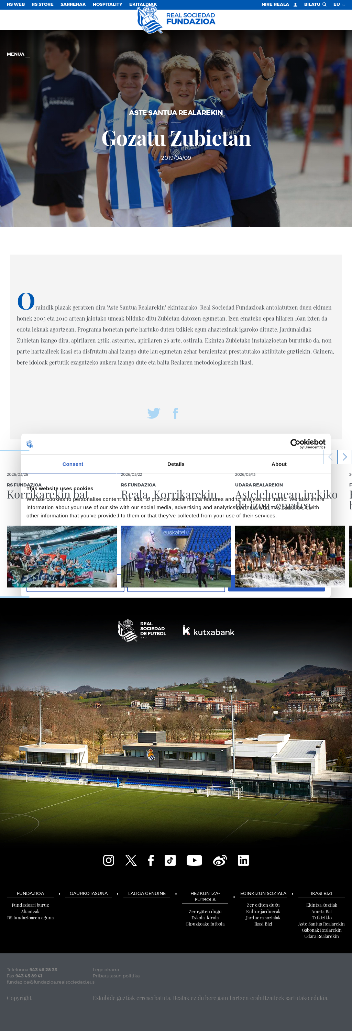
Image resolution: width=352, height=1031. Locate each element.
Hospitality (107, 4)
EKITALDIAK (143, 4)
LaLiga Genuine (147, 894)
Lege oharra (106, 970)
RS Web (16, 4)
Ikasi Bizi (263, 924)
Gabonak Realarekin (322, 930)
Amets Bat (321, 911)
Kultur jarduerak (263, 911)
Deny (75, 583)
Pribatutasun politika (116, 976)
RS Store (43, 4)
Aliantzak (30, 911)
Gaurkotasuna (89, 894)
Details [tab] (176, 464)
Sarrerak (73, 4)
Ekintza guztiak (321, 905)
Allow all (276, 583)
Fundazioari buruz (30, 905)
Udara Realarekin (321, 936)
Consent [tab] (73, 464)
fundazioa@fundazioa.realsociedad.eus (51, 982)
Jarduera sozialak (263, 917)
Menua (18, 54)
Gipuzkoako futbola (205, 924)
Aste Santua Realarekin (321, 924)
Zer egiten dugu (205, 911)
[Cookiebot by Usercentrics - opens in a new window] (295, 444)
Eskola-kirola (205, 917)
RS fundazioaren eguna (30, 917)
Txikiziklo (322, 917)
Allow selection (176, 583)
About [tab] (279, 464)
